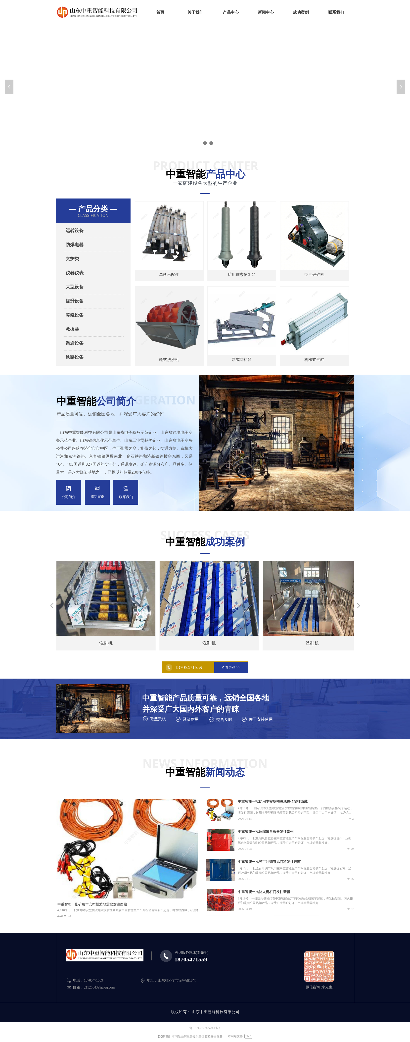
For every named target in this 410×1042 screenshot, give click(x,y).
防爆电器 (75, 244)
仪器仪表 (75, 272)
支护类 (72, 258)
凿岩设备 (75, 343)
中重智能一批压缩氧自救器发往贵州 (266, 832)
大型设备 (75, 286)
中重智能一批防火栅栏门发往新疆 (264, 892)
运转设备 (75, 230)
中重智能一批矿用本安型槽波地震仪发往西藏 (273, 801)
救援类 (72, 329)
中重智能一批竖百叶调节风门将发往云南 (269, 862)
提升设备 (75, 300)
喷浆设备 (75, 315)
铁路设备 (75, 357)
